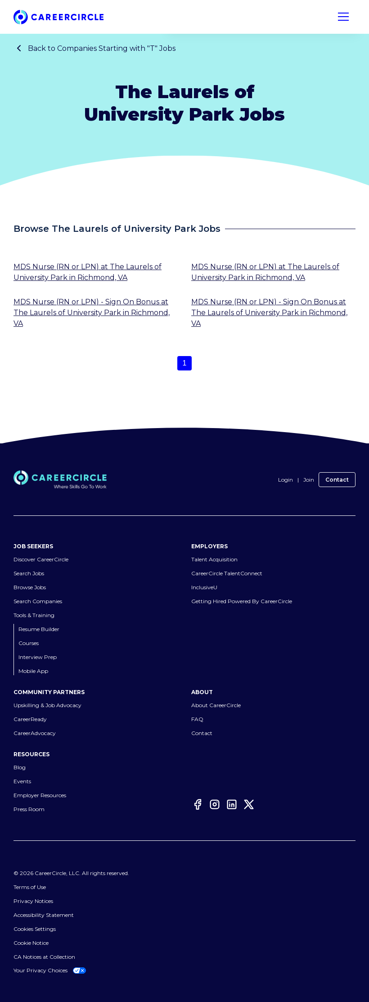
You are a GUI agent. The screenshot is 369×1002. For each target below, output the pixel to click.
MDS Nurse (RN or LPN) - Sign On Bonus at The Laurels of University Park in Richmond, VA (92, 313)
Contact (337, 479)
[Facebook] (197, 805)
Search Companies (38, 601)
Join (308, 479)
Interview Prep (37, 657)
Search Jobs (29, 573)
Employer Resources (40, 795)
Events (22, 781)
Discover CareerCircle (41, 559)
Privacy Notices (33, 901)
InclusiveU (204, 587)
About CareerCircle (216, 705)
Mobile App (33, 671)
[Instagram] (214, 805)
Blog (20, 767)
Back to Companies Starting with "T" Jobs (95, 48)
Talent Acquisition (214, 559)
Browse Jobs (30, 587)
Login (285, 479)
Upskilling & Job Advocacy (47, 705)
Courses (28, 643)
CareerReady (30, 719)
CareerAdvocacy (35, 733)
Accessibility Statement (44, 915)
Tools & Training (34, 615)
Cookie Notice (31, 942)
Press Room (29, 809)
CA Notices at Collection (44, 956)
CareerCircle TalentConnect (226, 573)
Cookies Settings (35, 928)
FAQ (197, 719)
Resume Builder (38, 629)
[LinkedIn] (231, 805)
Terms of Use (30, 887)
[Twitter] (249, 805)
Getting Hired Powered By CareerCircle (241, 601)
